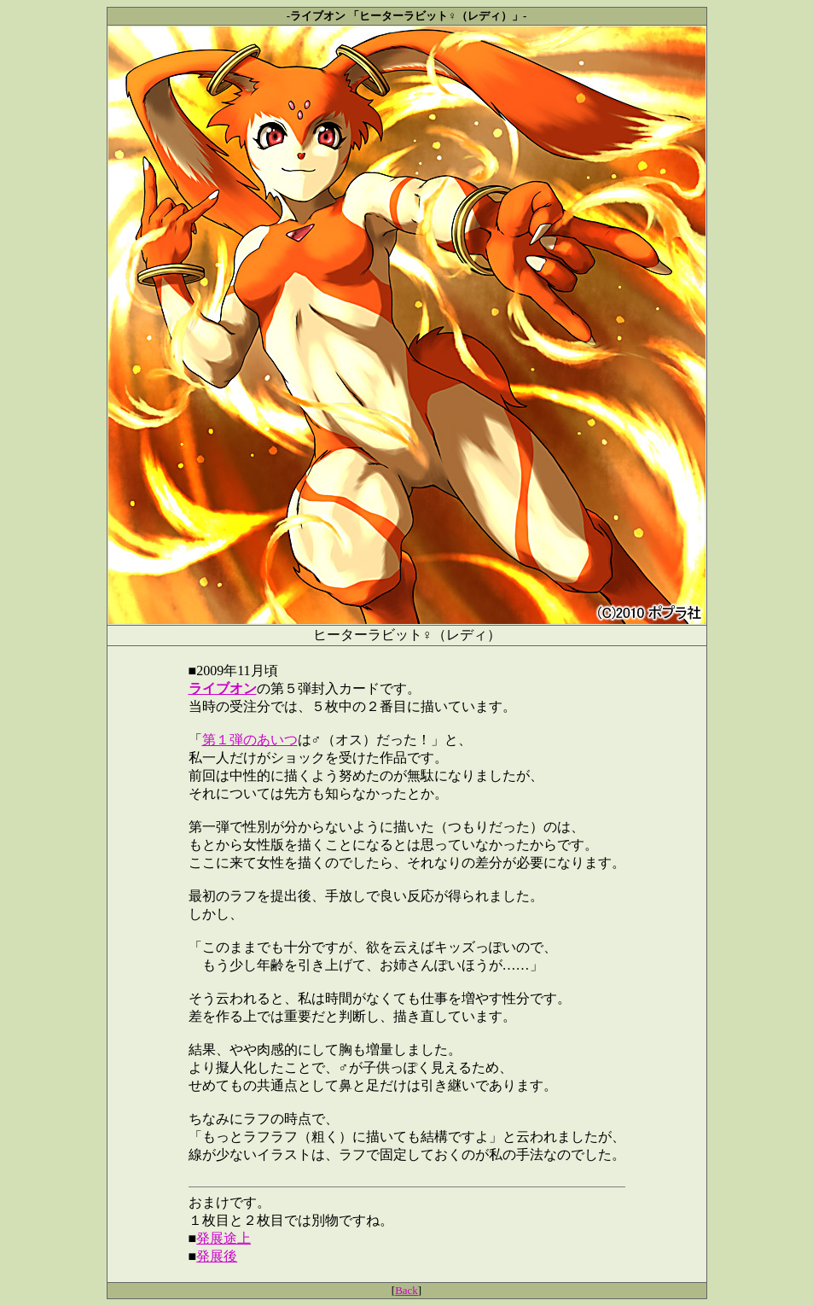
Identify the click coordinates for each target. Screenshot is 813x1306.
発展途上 (223, 1238)
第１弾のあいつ (250, 739)
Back (406, 1290)
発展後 (216, 1256)
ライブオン (223, 688)
